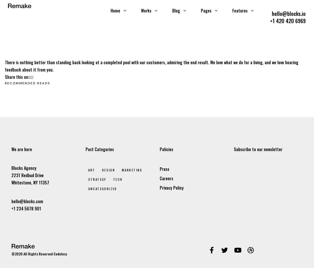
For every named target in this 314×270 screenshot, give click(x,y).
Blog (179, 11)
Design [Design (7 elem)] (108, 170)
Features (243, 11)
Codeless (60, 253)
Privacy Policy (172, 188)
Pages (209, 11)
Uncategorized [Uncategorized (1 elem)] (102, 189)
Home (119, 11)
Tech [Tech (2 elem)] (118, 179)
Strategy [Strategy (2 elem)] (97, 179)
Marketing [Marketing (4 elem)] (132, 170)
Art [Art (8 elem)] (91, 170)
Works (149, 11)
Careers (166, 178)
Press (164, 169)
